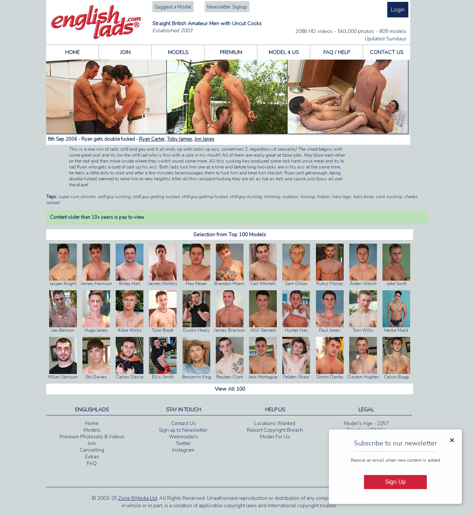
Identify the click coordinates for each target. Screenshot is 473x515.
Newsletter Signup (227, 7)
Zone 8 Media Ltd (137, 498)
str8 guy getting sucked (156, 197)
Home (92, 423)
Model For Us (275, 437)
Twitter (183, 443)
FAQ (92, 463)
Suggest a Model (172, 7)
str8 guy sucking (114, 197)
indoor (323, 197)
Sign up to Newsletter (183, 430)
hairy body (363, 197)
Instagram (183, 450)
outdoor (290, 197)
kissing (307, 197)
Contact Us (183, 423)
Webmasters (183, 437)
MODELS (178, 52)
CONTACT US (387, 52)
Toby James (179, 139)
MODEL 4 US (284, 52)
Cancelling (92, 450)
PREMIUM (231, 52)
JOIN (125, 52)
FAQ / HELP (336, 52)
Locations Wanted (274, 423)
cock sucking (389, 197)
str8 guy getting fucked (204, 197)
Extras (92, 457)
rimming (272, 197)
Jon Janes (204, 139)
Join (92, 443)
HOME (72, 52)
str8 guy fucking (245, 197)
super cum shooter (76, 197)
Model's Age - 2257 (366, 423)
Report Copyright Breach (275, 430)
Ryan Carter (152, 139)
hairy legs (341, 197)
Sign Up (395, 482)
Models (92, 430)
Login (398, 10)
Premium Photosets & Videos (92, 437)
